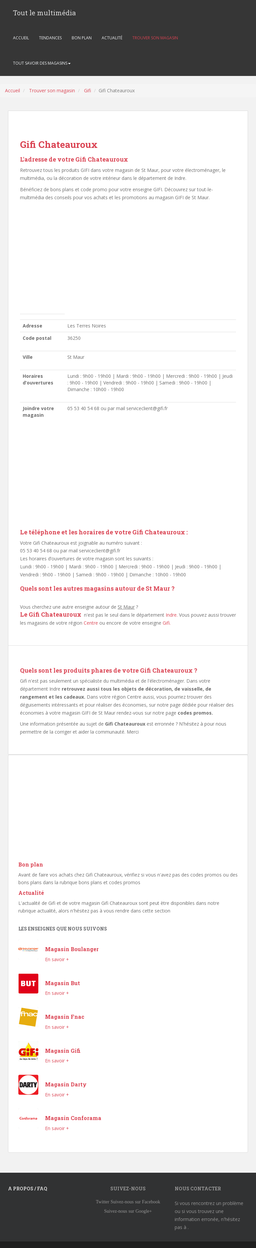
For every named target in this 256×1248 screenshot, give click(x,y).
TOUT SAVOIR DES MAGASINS (42, 63)
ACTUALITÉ (112, 38)
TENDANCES (50, 38)
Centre (91, 623)
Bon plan (30, 864)
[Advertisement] (128, 259)
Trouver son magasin (52, 90)
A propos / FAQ (27, 1188)
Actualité (31, 892)
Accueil (12, 90)
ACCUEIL (21, 38)
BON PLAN (82, 38)
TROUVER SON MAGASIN (155, 38)
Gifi (87, 90)
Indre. (172, 615)
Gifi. (167, 623)
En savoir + (57, 959)
